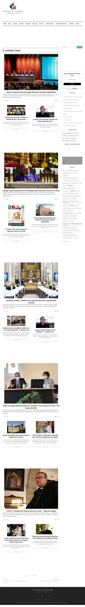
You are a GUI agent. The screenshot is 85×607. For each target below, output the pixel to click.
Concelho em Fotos (61, 23)
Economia (28, 23)
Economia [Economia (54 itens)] (65, 193)
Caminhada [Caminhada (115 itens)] (65, 175)
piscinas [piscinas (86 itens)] (70, 218)
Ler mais (6, 100)
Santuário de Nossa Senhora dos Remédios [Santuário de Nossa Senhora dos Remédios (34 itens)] (69, 227)
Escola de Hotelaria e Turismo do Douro (73, 111)
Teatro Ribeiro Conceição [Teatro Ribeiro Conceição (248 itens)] (69, 235)
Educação (34, 23)
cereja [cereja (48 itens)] (80, 183)
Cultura (15, 23)
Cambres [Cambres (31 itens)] (75, 173)
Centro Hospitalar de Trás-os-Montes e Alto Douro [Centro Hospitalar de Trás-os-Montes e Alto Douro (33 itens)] (71, 180)
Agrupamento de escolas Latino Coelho (72, 96)
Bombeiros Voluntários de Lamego (71, 99)
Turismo (71, 23)
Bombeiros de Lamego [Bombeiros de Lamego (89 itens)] (67, 173)
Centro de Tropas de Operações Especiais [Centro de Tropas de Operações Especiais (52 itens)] (70, 178)
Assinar (72, 84)
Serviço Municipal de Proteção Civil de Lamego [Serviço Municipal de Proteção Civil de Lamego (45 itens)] (71, 230)
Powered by (72, 89)
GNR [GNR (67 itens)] (77, 205)
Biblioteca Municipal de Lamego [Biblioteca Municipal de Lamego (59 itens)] (73, 170)
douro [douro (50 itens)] (78, 191)
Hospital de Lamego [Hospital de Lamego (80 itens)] (67, 208)
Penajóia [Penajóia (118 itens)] (65, 218)
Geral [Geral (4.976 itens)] (72, 205)
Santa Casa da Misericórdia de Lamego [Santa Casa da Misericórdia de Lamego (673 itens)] (72, 224)
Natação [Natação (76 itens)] (79, 213)
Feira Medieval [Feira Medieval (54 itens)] (74, 198)
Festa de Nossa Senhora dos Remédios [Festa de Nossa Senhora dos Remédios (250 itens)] (70, 202)
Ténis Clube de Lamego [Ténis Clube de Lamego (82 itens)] (68, 237)
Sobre (77, 23)
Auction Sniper (65, 241)
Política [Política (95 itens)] (75, 218)
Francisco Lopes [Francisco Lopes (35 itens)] (65, 205)
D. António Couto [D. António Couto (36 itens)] (66, 191)
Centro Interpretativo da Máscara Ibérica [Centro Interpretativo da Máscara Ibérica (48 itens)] (70, 183)
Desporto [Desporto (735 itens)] (73, 191)
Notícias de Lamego (13, 11)
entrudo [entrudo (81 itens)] (76, 193)
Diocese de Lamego (68, 108)
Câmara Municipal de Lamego (70, 102)
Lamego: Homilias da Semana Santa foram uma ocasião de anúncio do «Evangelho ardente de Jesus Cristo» (16, 542)
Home (4, 23)
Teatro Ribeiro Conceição (69, 125)
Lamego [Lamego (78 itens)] (74, 208)
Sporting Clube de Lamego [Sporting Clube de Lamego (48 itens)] (67, 232)
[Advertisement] (55, 11)
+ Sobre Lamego (49, 23)
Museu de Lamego (68, 117)
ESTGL (65, 114)
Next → (35, 577)
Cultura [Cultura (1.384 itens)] (70, 186)
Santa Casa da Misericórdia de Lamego (72, 122)
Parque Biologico (68, 120)
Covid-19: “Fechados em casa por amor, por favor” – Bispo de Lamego (31, 513)
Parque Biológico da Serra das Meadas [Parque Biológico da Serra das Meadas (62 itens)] (70, 215)
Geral (9, 23)
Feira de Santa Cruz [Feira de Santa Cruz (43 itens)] (66, 198)
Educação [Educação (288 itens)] (70, 193)
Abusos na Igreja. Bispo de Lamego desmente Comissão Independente (31, 92)
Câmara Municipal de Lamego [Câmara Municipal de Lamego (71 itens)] (69, 188)
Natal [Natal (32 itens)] (75, 213)
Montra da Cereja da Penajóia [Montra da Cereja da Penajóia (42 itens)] (68, 210)
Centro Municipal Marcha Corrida (71, 105)
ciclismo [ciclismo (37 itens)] (64, 185)
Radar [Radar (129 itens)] (72, 221)
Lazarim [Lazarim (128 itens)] (79, 208)
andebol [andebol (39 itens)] (64, 170)
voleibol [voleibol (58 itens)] (75, 237)
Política (41, 23)
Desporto (21, 23)
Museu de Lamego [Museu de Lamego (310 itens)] (68, 213)
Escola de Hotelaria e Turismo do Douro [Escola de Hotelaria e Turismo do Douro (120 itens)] (72, 196)
